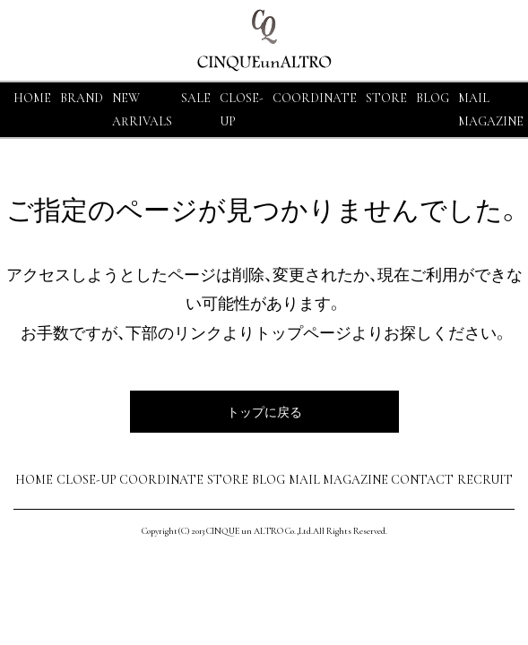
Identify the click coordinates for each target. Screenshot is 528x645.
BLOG (268, 479)
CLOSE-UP (86, 479)
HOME (32, 98)
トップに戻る (264, 411)
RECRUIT (485, 479)
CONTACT (422, 479)
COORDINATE (315, 98)
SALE (196, 98)
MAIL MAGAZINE (338, 479)
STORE (386, 98)
